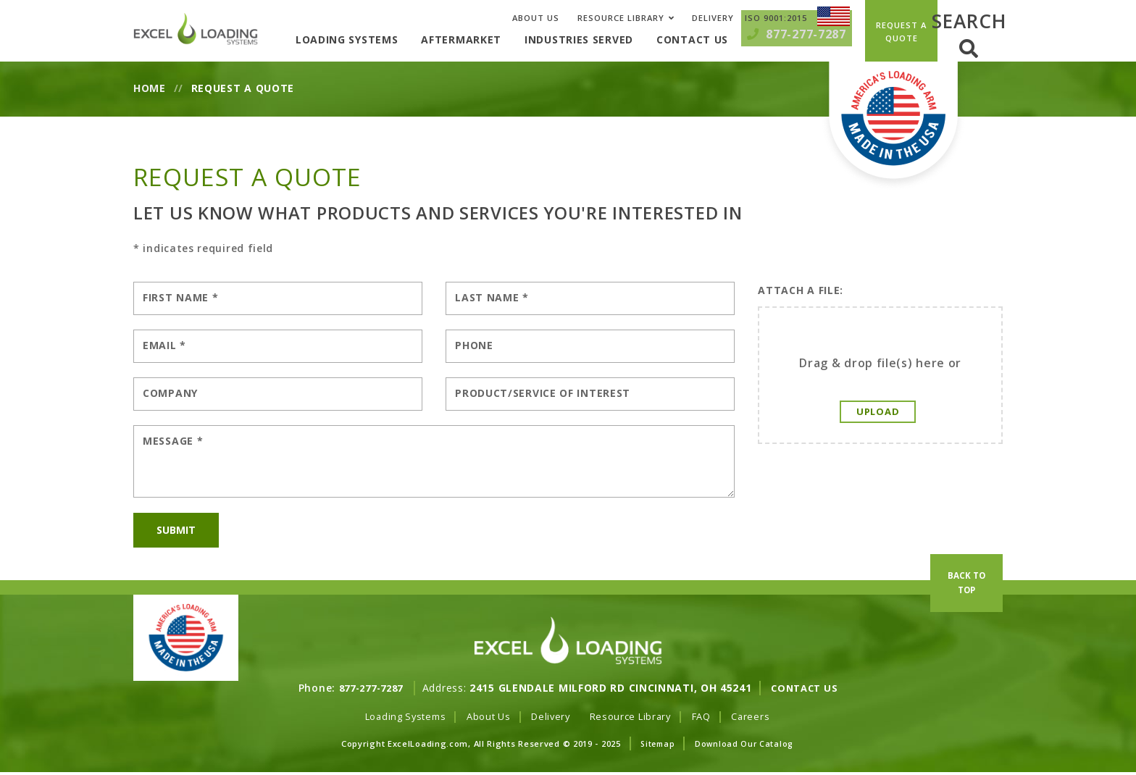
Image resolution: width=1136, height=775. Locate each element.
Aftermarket (485, 39)
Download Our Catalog (746, 745)
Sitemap (656, 745)
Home (149, 88)
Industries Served (602, 39)
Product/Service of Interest (542, 393)
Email (164, 345)
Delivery (713, 17)
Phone (474, 345)
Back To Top (966, 623)
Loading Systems (370, 39)
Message (173, 441)
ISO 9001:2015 (776, 17)
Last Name (492, 297)
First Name (180, 297)
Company (170, 393)
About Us (535, 17)
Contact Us (715, 39)
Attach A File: (800, 290)
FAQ (711, 717)
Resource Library (620, 17)
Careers (762, 717)
